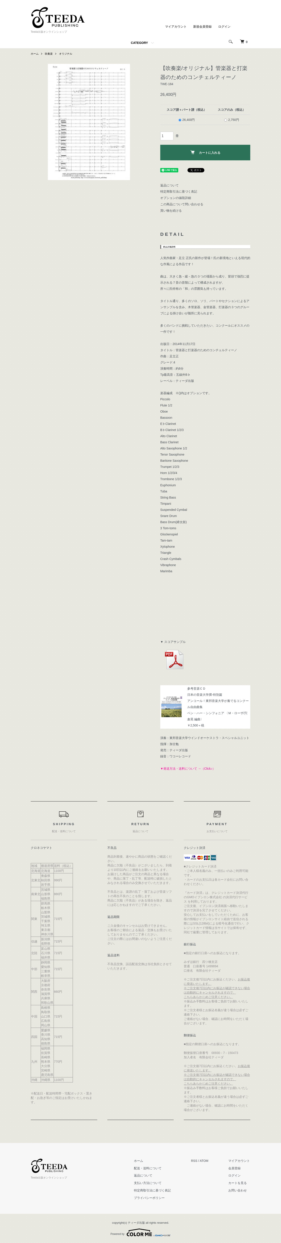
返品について (169, 185)
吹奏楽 (49, 53)
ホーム (35, 53)
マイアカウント (176, 26)
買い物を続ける (171, 210)
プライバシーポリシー (150, 1198)
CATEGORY (139, 43)
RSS (195, 1161)
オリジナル (65, 53)
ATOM (204, 1161)
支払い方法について (149, 1183)
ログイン (224, 26)
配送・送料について (149, 1168)
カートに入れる (205, 152)
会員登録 (235, 1168)
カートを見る (238, 1183)
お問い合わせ (238, 1190)
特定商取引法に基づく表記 (178, 191)
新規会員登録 (202, 26)
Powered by (140, 1232)
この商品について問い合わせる (181, 204)
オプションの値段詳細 (175, 198)
